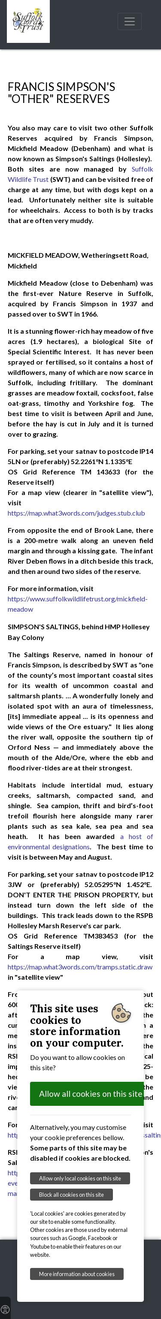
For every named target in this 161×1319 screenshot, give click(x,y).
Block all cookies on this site (71, 1194)
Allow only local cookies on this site (80, 1178)
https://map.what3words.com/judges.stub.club (76, 513)
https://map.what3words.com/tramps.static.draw (80, 967)
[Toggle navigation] (130, 21)
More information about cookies (77, 1274)
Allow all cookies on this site (91, 1094)
